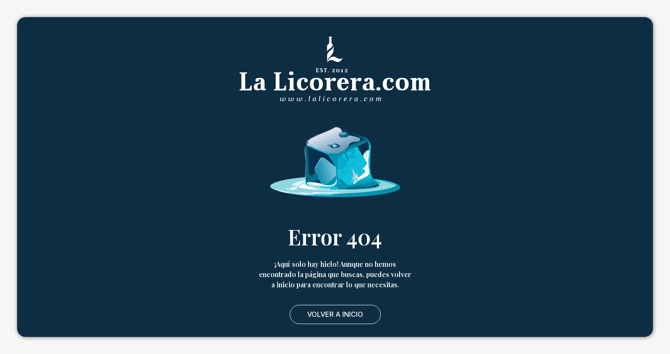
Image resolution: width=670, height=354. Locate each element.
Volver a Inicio (335, 314)
